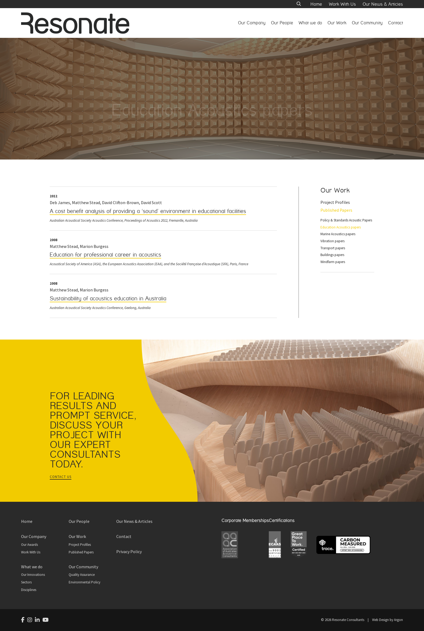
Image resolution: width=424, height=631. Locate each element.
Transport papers (332, 248)
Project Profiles (335, 202)
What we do (310, 22)
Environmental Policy (84, 582)
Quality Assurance (82, 574)
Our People (282, 22)
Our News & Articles (383, 4)
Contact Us (60, 476)
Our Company (252, 22)
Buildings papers (332, 255)
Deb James (60, 202)
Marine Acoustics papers (337, 234)
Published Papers (336, 210)
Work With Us (342, 4)
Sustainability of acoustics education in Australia (108, 298)
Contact (395, 22)
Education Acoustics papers (340, 227)
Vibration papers (332, 241)
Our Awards (29, 544)
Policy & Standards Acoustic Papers (346, 220)
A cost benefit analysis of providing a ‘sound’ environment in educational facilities (148, 211)
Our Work (336, 22)
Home (316, 4)
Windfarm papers (332, 262)
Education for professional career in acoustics (105, 255)
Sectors (26, 582)
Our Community (367, 22)
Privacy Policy (129, 551)
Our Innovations (33, 574)
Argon (398, 619)
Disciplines (28, 589)
